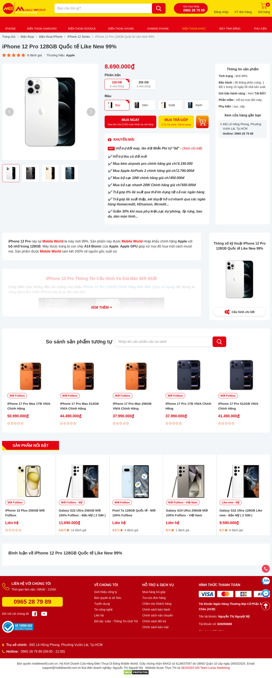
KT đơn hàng (243, 12)
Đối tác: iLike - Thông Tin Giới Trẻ (116, 621)
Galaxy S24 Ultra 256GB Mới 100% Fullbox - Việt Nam (187, 513)
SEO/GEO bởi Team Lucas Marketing (205, 667)
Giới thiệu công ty (105, 592)
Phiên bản (113, 75)
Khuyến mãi (123, 139)
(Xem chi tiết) (192, 148)
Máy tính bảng (229, 28)
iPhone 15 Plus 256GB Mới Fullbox (25, 513)
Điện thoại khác (194, 28)
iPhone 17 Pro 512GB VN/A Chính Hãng (238, 406)
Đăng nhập (221, 12)
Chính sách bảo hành (156, 609)
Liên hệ (99, 615)
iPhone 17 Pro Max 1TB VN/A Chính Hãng (28, 406)
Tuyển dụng (102, 603)
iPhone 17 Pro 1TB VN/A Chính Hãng (188, 406)
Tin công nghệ (103, 609)
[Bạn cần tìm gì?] (159, 8)
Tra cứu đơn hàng (154, 597)
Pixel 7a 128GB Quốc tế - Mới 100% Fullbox (133, 513)
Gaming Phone (158, 28)
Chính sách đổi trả (154, 621)
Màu (108, 96)
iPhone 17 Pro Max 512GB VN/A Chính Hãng (79, 406)
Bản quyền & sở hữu (107, 597)
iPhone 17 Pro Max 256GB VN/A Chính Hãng (132, 406)
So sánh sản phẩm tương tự (79, 341)
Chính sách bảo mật (155, 627)
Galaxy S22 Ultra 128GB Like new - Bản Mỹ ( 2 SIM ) (240, 513)
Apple (70, 55)
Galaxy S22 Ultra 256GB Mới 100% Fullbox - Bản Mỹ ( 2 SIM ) (82, 513)
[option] (50, 112)
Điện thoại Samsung (42, 28)
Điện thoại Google (82, 28)
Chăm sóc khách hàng (156, 603)
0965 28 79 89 (32, 601)
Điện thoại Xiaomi (121, 28)
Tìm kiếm (219, 341)
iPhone (10, 28)
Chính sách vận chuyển (157, 615)
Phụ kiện (260, 28)
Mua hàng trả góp (153, 592)
